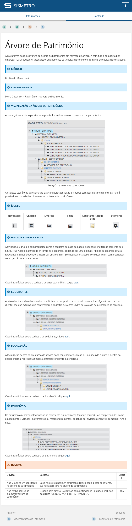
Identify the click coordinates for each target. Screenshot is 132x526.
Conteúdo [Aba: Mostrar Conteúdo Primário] (99, 15)
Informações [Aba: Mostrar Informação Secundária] (33, 15)
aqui (76, 282)
